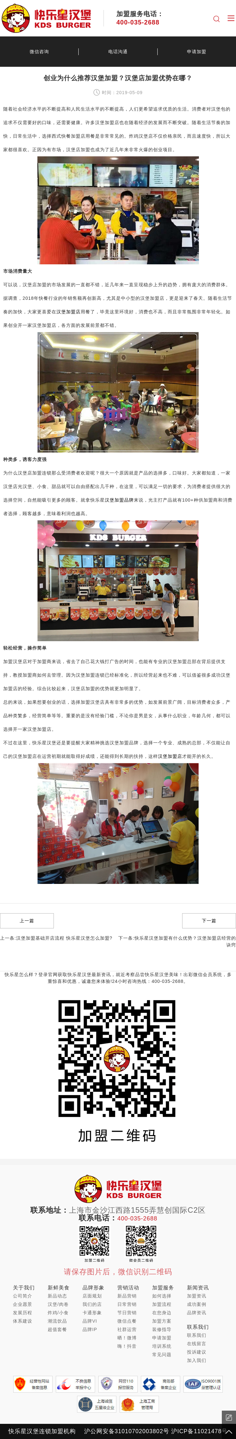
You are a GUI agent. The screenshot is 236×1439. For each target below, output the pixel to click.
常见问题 (162, 1354)
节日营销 (127, 1312)
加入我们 (196, 1360)
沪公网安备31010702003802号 (127, 1431)
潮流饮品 (57, 1321)
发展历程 (22, 1312)
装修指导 (162, 1329)
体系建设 (22, 1321)
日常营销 (127, 1304)
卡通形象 (92, 1312)
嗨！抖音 (127, 1346)
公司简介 (22, 1295)
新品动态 (57, 1295)
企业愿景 (22, 1304)
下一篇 (209, 920)
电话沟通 (118, 51)
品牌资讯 (196, 1312)
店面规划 (92, 1295)
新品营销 (127, 1295)
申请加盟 (196, 51)
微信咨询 (39, 51)
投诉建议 (196, 1352)
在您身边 (162, 1312)
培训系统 (162, 1346)
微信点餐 (127, 1321)
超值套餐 (57, 1329)
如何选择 (162, 1295)
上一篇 (27, 920)
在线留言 (196, 1343)
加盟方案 (162, 1321)
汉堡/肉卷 (58, 1304)
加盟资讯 (196, 1295)
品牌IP (90, 1329)
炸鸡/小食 (58, 1312)
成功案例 (196, 1304)
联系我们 (196, 1335)
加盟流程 (162, 1304)
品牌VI (90, 1321)
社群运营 (127, 1329)
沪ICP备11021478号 (199, 1431)
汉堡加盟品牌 (119, 500)
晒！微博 (127, 1337)
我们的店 (92, 1304)
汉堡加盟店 (68, 311)
